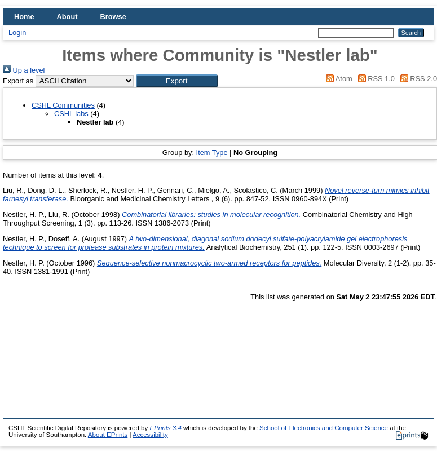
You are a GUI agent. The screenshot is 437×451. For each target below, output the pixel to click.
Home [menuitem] (24, 16)
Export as (18, 81)
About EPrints (107, 434)
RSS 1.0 (374, 78)
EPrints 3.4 (165, 428)
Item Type (212, 152)
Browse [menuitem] (113, 16)
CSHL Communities (63, 105)
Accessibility (150, 434)
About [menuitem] (67, 16)
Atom (337, 78)
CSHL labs (71, 113)
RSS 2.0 (416, 78)
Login (17, 32)
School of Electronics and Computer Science (323, 428)
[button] (177, 80)
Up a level (24, 70)
